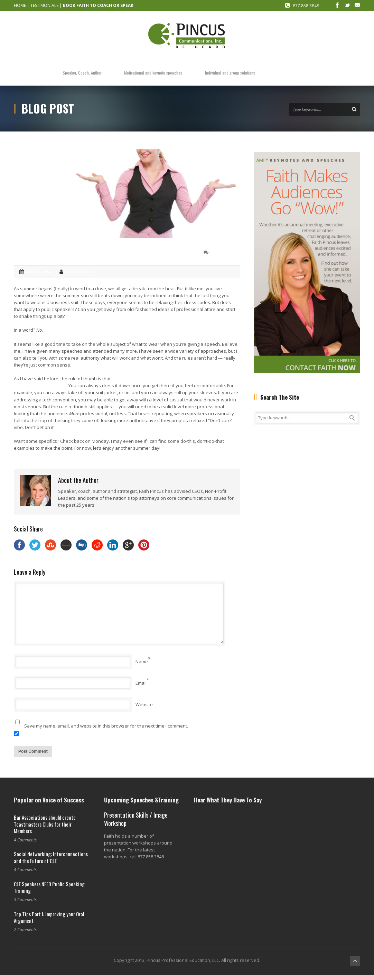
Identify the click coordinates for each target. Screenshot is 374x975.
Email (141, 683)
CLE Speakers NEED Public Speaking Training (49, 887)
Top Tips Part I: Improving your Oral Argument (49, 917)
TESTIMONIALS (44, 5)
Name (141, 662)
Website (144, 704)
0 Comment (223, 252)
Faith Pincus (80, 271)
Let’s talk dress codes (52, 251)
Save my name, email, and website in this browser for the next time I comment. (106, 726)
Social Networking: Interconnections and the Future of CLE (51, 857)
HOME (20, 5)
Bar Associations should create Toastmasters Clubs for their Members (45, 824)
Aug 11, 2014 (38, 271)
